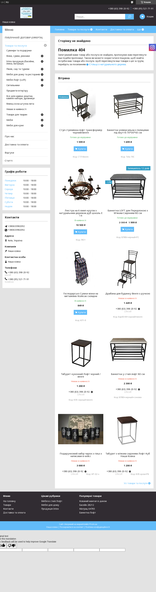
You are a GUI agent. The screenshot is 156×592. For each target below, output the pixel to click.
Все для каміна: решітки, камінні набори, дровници (20, 97)
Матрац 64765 (87, 508)
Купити (82, 148)
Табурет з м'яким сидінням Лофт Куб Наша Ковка (128, 454)
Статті (9, 160)
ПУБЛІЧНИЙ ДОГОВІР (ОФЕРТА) (24, 37)
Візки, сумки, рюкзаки (18, 56)
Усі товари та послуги (136, 483)
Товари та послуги (78, 29)
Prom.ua (93, 524)
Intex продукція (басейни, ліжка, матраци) (20, 62)
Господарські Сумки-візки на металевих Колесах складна (80, 294)
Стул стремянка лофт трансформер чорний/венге (80, 131)
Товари (7, 504)
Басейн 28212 (86, 504)
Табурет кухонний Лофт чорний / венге (81, 375)
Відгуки (9, 152)
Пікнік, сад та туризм (17, 69)
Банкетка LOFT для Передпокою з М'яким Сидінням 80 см (128, 211)
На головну (9, 501)
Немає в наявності (16, 109)
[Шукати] (129, 16)
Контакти (101, 29)
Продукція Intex (50, 508)
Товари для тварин (16, 114)
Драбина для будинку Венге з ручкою (127, 293)
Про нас (9, 136)
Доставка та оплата (122, 29)
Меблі (9, 120)
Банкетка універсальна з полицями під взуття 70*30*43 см (128, 131)
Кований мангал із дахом (93, 501)
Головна (59, 29)
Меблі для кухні (15, 125)
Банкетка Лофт (87, 512)
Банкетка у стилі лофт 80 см (128, 374)
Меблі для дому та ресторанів (23, 74)
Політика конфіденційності (97, 527)
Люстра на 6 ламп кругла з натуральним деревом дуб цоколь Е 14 (81, 213)
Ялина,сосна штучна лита (20, 104)
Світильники (13, 85)
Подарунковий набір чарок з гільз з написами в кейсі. (81, 454)
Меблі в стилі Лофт (51, 501)
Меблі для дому (50, 504)
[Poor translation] (12, 545)
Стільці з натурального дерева (107, 64)
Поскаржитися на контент (71, 527)
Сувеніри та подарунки (19, 50)
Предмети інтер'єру (17, 91)
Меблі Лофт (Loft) (16, 80)
